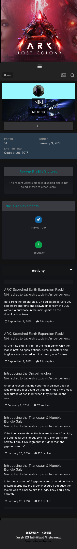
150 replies (42, 453)
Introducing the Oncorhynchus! (28, 373)
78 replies (42, 405)
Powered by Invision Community (38, 541)
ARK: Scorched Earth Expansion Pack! (34, 289)
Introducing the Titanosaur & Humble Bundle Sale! (32, 419)
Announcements (59, 294)
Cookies (46, 532)
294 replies (45, 321)
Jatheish (29, 294)
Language (32, 532)
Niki (6, 294)
